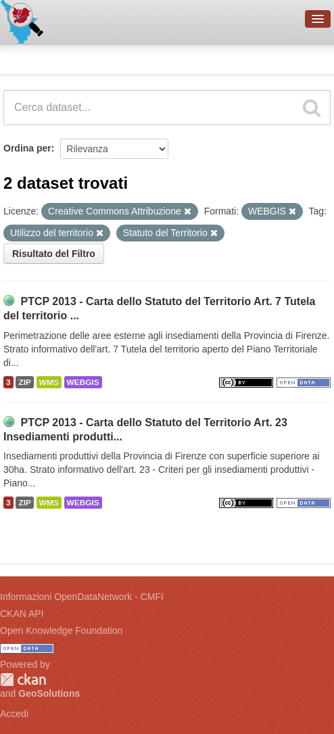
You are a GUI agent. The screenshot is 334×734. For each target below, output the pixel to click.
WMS (49, 382)
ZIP (24, 382)
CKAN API (22, 613)
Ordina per (27, 148)
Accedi (14, 713)
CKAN (23, 679)
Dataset (24, 57)
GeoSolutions (49, 693)
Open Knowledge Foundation (61, 630)
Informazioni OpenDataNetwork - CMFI (82, 596)
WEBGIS (83, 382)
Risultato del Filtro (53, 253)
